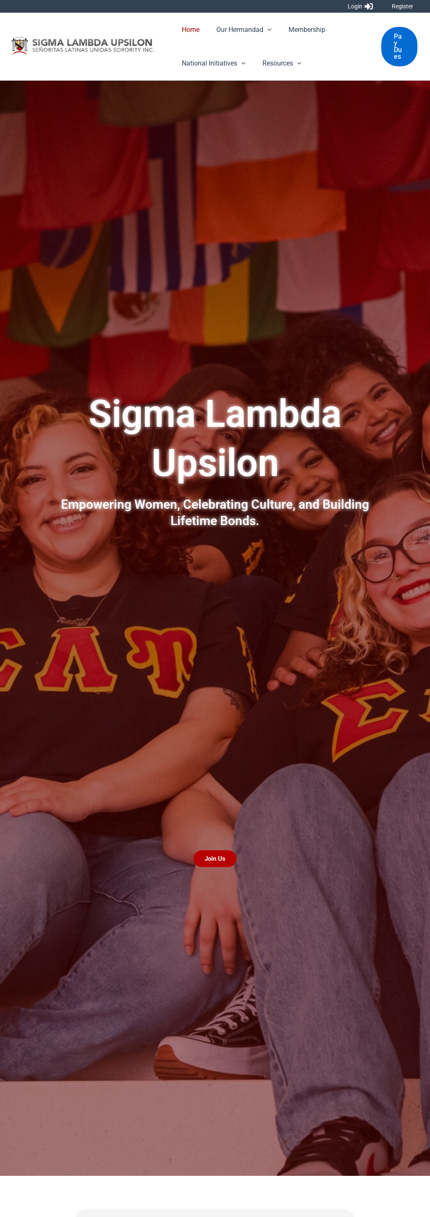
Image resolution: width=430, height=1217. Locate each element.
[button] (398, 46)
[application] (262, 30)
